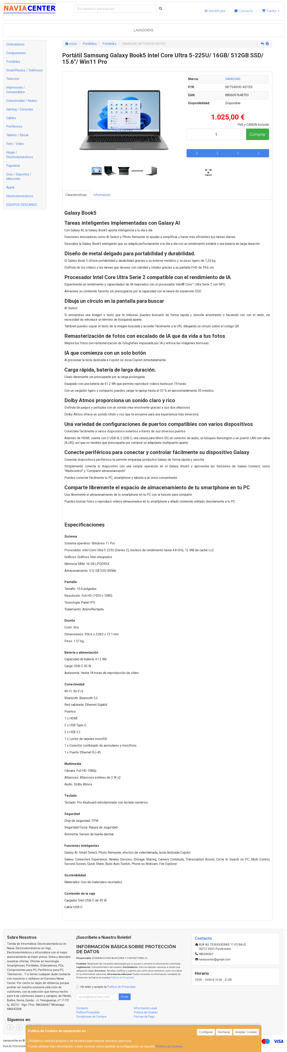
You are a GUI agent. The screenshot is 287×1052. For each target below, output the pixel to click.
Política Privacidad (87, 1012)
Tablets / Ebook (17, 135)
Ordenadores (15, 44)
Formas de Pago (144, 1016)
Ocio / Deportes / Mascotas (18, 176)
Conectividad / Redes (21, 101)
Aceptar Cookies (246, 1032)
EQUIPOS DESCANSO (21, 205)
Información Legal (145, 1008)
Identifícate (214, 11)
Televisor (12, 79)
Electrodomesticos (19, 196)
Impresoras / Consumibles (15, 90)
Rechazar (224, 1032)
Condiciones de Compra (91, 1016)
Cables (11, 118)
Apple (10, 187)
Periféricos (14, 126)
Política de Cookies (169, 1046)
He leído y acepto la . (108, 987)
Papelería (13, 166)
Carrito (270, 11)
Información (102, 195)
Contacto (243, 11)
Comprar (257, 134)
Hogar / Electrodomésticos (19, 154)
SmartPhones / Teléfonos (24, 70)
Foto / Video (15, 144)
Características (76, 195)
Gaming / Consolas (19, 109)
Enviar (124, 996)
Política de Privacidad (122, 977)
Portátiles (13, 62)
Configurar (206, 1032)
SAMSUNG (232, 79)
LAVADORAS (143, 30)
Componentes (16, 53)
